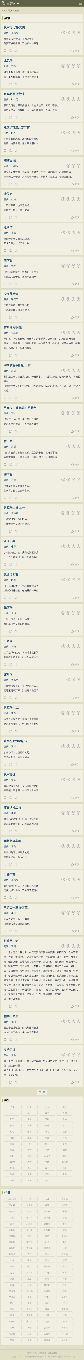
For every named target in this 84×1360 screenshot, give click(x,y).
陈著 (12, 1217)
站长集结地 (35, 1357)
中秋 (47, 1150)
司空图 (29, 1315)
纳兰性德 (12, 1199)
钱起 (47, 1279)
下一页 (42, 1092)
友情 (12, 1131)
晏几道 (29, 1230)
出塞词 (8, 641)
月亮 (65, 1138)
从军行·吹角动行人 (16, 741)
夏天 (12, 1144)
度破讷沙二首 (12, 807)
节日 (65, 1125)
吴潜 (12, 1224)
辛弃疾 (29, 1217)
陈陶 (13, 580)
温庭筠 (29, 1272)
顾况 (47, 1309)
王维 (13, 613)
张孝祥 (47, 1217)
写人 (47, 1107)
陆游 (29, 1211)
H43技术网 (45, 1357)
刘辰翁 (29, 1224)
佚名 (13, 1055)
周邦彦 (12, 1236)
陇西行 (8, 607)
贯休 (65, 1266)
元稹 (65, 1248)
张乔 (13, 546)
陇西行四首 (11, 574)
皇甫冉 (65, 1297)
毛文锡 (14, 332)
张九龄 (29, 1321)
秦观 (65, 1217)
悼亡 (29, 1150)
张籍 (29, 1260)
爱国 (12, 1125)
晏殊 (65, 1224)
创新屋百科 (55, 1357)
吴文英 (12, 1230)
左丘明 (47, 1334)
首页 (4, 10)
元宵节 (29, 1156)
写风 (29, 1180)
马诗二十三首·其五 (16, 907)
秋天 (12, 1119)
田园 (47, 1138)
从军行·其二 (11, 707)
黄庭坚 (29, 1205)
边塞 (29, 1131)
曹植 (29, 1340)
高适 (13, 370)
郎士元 (14, 99)
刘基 (13, 66)
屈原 (29, 1334)
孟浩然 (14, 680)
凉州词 (8, 674)
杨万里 (65, 1205)
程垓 (29, 1236)
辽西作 (8, 227)
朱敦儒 (47, 1230)
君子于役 (9, 1049)
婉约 (29, 1113)
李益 (13, 780)
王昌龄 (14, 33)
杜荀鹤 (47, 1285)
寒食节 (47, 1156)
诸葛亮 (47, 1340)
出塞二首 (9, 874)
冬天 (65, 1144)
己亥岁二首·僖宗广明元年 (20, 407)
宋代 (6, 133)
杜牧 (12, 1266)
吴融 (47, 1303)
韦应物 (29, 1248)
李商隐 (47, 1248)
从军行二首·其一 (14, 507)
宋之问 (65, 1309)
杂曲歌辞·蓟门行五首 (17, 365)
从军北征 (9, 774)
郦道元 (65, 1327)
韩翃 (65, 1321)
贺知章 (47, 1327)
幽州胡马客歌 (12, 841)
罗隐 (12, 1285)
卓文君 (65, 1340)
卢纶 (65, 1303)
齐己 (29, 1254)
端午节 (65, 1162)
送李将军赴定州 (14, 94)
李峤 (12, 1309)
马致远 (65, 1199)
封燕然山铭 (11, 941)
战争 (17, 10)
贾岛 (12, 1272)
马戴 (13, 646)
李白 (13, 713)
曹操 (12, 1340)
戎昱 (13, 266)
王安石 (12, 1205)
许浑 (13, 480)
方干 (65, 1285)
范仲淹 (47, 1224)
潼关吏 (8, 194)
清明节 (12, 1162)
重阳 (12, 1150)
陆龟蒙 (12, 1248)
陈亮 (13, 133)
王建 (29, 1279)
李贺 (13, 913)
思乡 (65, 1119)
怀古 (29, 1125)
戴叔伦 (29, 1291)
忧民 (29, 1174)
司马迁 (65, 1334)
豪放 (29, 1138)
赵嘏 (65, 1315)
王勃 (29, 1327)
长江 (47, 1174)
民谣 (12, 1174)
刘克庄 (12, 1211)
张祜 (29, 1297)
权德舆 (47, 1291)
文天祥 (29, 1242)
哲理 (47, 1125)
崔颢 (13, 232)
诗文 (10, 10)
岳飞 (47, 1242)
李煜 (65, 1242)
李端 (47, 1315)
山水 (65, 1107)
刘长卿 (47, 1266)
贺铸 (47, 1236)
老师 (12, 1180)
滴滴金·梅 (10, 160)
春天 (47, 1113)
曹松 (13, 413)
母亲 (65, 1174)
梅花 (12, 1138)
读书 (47, 1168)
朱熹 (65, 1211)
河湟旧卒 (9, 541)
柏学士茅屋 (11, 1016)
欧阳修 (47, 1211)
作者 (7, 1192)
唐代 (6, 33)
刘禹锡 (12, 1254)
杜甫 (13, 199)
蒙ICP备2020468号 (67, 1357)
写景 (29, 1107)
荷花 (12, 1156)
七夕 (65, 1150)
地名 (65, 1156)
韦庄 (47, 1297)
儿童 (65, 1168)
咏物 (12, 1113)
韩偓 (65, 1291)
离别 (29, 1119)
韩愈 (12, 1279)
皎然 (29, 1266)
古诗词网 (13, 3)
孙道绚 (14, 166)
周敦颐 (12, 1242)
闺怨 (47, 1131)
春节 (29, 1162)
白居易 (65, 1254)
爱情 (47, 1119)
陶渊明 (12, 1334)
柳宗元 (12, 1321)
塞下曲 (8, 260)
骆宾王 (14, 299)
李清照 (65, 1236)
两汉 (6, 946)
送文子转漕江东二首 (17, 127)
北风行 (8, 60)
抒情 (12, 1107)
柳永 (65, 1230)
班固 (13, 946)
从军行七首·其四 (14, 27)
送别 (65, 1113)
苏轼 (47, 1205)
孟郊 (47, 1272)
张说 (29, 1303)
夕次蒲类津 (11, 294)
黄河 (12, 1168)
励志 (47, 1144)
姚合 (47, 1260)
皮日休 (12, 1297)
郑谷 (29, 1285)
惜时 (29, 1168)
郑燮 (29, 1199)
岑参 (65, 1279)
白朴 (47, 1199)
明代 (6, 66)
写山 (47, 1180)
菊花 (47, 1162)
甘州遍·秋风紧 (13, 327)
